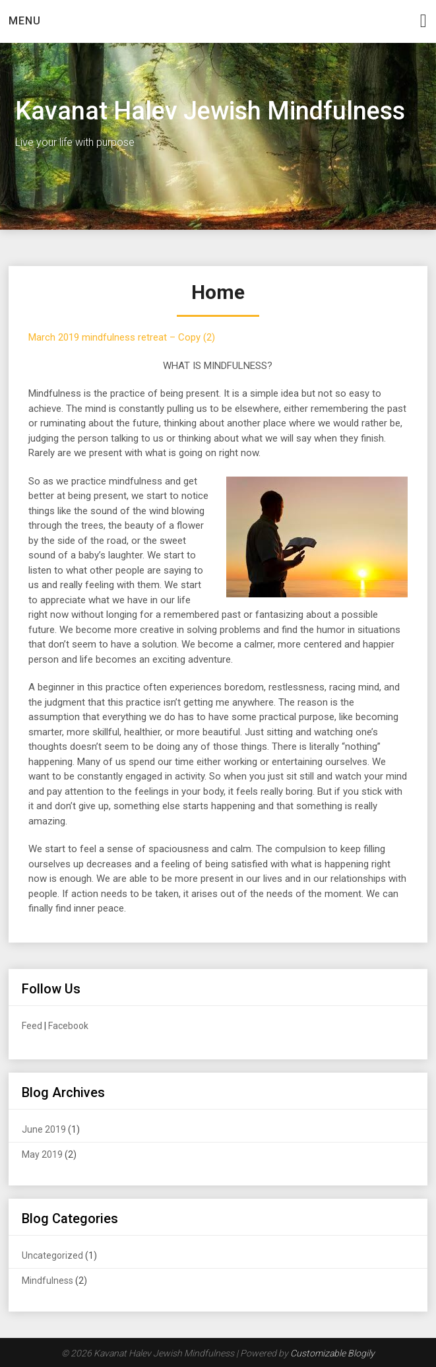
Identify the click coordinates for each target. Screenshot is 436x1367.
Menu (25, 21)
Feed (32, 1025)
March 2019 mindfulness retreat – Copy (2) (121, 337)
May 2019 (42, 1154)
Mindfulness (47, 1280)
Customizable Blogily (332, 1353)
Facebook (68, 1025)
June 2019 (44, 1129)
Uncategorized (52, 1255)
